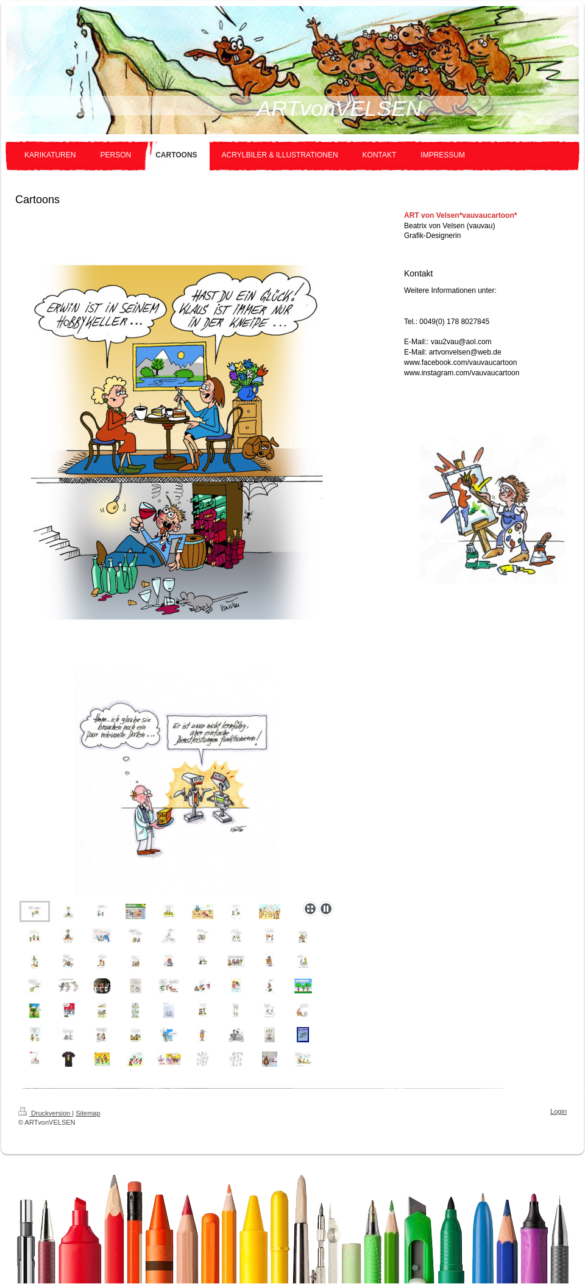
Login (558, 1111)
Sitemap (88, 1113)
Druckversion (45, 1113)
